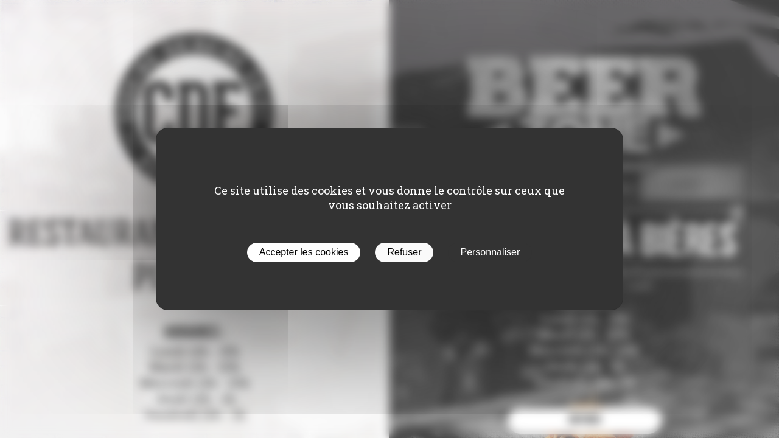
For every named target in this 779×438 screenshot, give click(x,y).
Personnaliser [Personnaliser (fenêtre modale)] (490, 252)
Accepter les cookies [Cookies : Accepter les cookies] (304, 252)
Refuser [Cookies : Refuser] (404, 252)
